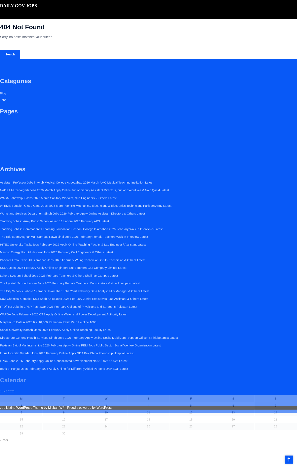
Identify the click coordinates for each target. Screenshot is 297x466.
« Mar (4, 452)
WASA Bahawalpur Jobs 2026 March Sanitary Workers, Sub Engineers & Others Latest (58, 219)
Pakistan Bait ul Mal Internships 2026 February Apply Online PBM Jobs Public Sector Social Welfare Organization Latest (80, 366)
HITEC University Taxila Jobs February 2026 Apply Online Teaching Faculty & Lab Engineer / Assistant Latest (73, 265)
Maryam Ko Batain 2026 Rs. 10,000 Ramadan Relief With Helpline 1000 (48, 343)
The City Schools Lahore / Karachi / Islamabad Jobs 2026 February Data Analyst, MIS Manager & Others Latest (74, 312)
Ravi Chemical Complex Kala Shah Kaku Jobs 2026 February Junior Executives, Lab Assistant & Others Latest (74, 320)
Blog (3, 96)
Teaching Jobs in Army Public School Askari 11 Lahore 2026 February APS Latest (54, 242)
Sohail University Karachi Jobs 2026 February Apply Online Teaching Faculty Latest (55, 351)
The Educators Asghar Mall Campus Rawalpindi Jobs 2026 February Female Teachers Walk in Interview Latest (74, 258)
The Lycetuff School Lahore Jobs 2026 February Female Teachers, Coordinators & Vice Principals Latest (70, 304)
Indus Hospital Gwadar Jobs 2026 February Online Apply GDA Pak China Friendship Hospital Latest (67, 374)
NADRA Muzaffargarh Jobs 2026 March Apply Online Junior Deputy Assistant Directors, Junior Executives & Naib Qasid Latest (84, 211)
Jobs (3, 102)
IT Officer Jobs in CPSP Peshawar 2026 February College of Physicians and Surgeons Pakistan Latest (68, 327)
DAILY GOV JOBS (18, 5)
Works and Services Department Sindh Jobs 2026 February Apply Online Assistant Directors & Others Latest (72, 234)
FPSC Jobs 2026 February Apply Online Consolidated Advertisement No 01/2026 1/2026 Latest (63, 382)
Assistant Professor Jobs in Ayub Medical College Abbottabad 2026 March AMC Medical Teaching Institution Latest (76, 203)
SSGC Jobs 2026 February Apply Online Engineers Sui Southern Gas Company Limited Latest (63, 289)
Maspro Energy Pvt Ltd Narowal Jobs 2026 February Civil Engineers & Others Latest (56, 273)
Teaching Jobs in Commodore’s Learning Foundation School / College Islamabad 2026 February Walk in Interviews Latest (81, 250)
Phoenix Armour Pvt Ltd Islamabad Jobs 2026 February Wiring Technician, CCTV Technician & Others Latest (72, 281)
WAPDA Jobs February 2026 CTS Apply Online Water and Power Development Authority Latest (63, 335)
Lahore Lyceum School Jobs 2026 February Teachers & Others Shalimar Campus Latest (59, 296)
